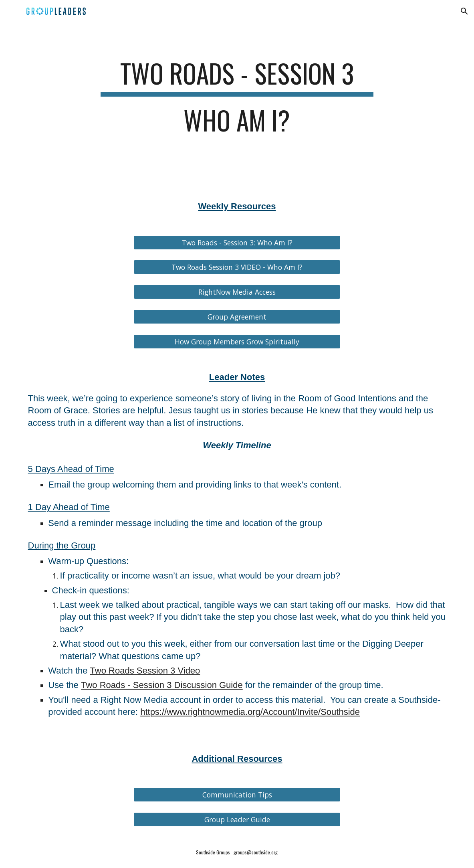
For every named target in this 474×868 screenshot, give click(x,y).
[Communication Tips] (237, 794)
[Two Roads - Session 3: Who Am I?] (237, 242)
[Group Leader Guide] (237, 819)
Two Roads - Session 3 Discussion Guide (162, 685)
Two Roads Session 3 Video (145, 671)
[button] (464, 11)
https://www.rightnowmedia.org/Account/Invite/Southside (250, 712)
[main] (237, 101)
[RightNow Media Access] (237, 292)
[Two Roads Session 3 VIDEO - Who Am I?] (237, 267)
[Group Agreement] (237, 317)
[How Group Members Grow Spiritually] (237, 341)
